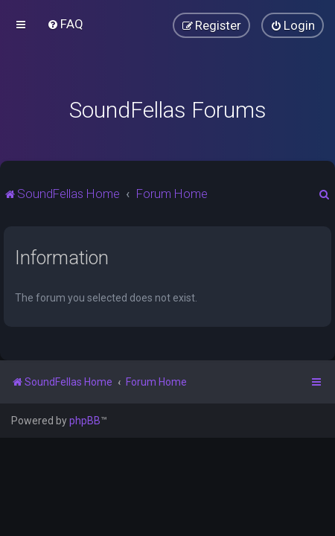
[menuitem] (65, 24)
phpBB (84, 421)
